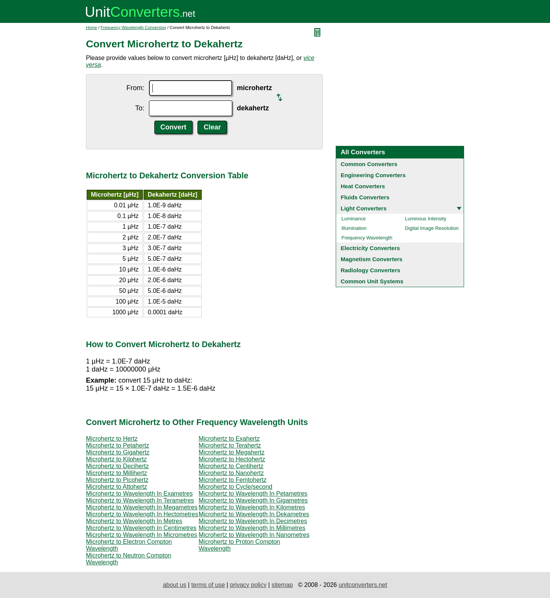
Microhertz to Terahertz (230, 445)
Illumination (354, 228)
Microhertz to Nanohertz (231, 473)
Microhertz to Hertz (112, 438)
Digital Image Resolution (432, 228)
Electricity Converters (370, 248)
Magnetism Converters (372, 259)
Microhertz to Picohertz (117, 480)
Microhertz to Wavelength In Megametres (141, 507)
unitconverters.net (362, 585)
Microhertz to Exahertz (229, 438)
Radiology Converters (370, 270)
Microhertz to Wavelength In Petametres (253, 493)
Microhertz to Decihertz (117, 466)
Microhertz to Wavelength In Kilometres (252, 507)
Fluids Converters (365, 197)
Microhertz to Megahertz (232, 452)
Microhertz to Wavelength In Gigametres (253, 500)
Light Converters (364, 208)
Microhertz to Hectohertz (232, 459)
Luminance (353, 218)
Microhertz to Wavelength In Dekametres (254, 514)
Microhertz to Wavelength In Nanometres (254, 535)
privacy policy (248, 585)
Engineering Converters (373, 175)
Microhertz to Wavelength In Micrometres (141, 535)
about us (174, 585)
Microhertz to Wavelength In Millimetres (252, 528)
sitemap (282, 585)
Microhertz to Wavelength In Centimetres (141, 528)
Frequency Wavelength (366, 238)
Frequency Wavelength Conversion (133, 27)
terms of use (208, 585)
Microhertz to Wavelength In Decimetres (253, 521)
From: (135, 88)
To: (139, 108)
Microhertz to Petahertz (117, 445)
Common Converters (369, 164)
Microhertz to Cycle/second (235, 486)
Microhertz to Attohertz (116, 486)
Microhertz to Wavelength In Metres (134, 521)
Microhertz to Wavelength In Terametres (140, 500)
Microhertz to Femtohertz (233, 480)
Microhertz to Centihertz (231, 466)
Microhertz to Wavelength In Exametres (139, 493)
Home (91, 27)
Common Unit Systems (372, 281)
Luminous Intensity (425, 218)
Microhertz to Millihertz (116, 473)
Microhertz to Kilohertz (116, 459)
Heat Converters (363, 186)
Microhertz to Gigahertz (117, 452)
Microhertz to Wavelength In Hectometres (142, 514)
